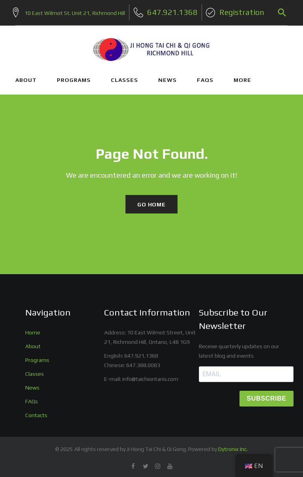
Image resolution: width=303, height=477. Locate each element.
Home (32, 330)
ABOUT (26, 77)
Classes (34, 371)
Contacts (36, 412)
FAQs (205, 77)
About (33, 343)
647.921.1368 (141, 353)
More (242, 77)
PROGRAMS (74, 77)
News (32, 385)
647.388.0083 (143, 362)
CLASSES (124, 77)
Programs (37, 357)
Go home (151, 201)
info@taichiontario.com (150, 376)
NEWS (167, 77)
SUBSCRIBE (266, 395)
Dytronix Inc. (233, 446)
